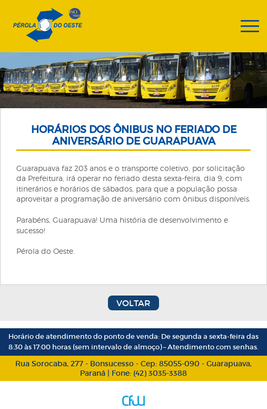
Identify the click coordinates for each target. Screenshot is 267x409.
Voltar (133, 303)
